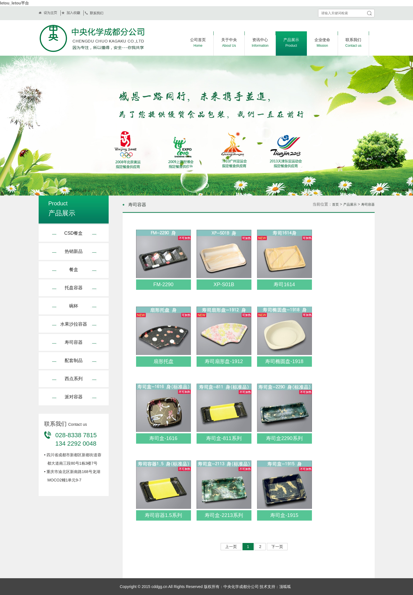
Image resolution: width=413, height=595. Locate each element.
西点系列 (74, 378)
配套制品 (74, 360)
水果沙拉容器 (73, 324)
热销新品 (74, 251)
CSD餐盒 (73, 233)
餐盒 (73, 269)
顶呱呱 (285, 586)
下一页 (277, 546)
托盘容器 (74, 287)
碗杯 (73, 306)
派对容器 (74, 396)
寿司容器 (74, 342)
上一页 (231, 546)
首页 (335, 204)
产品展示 (350, 204)
